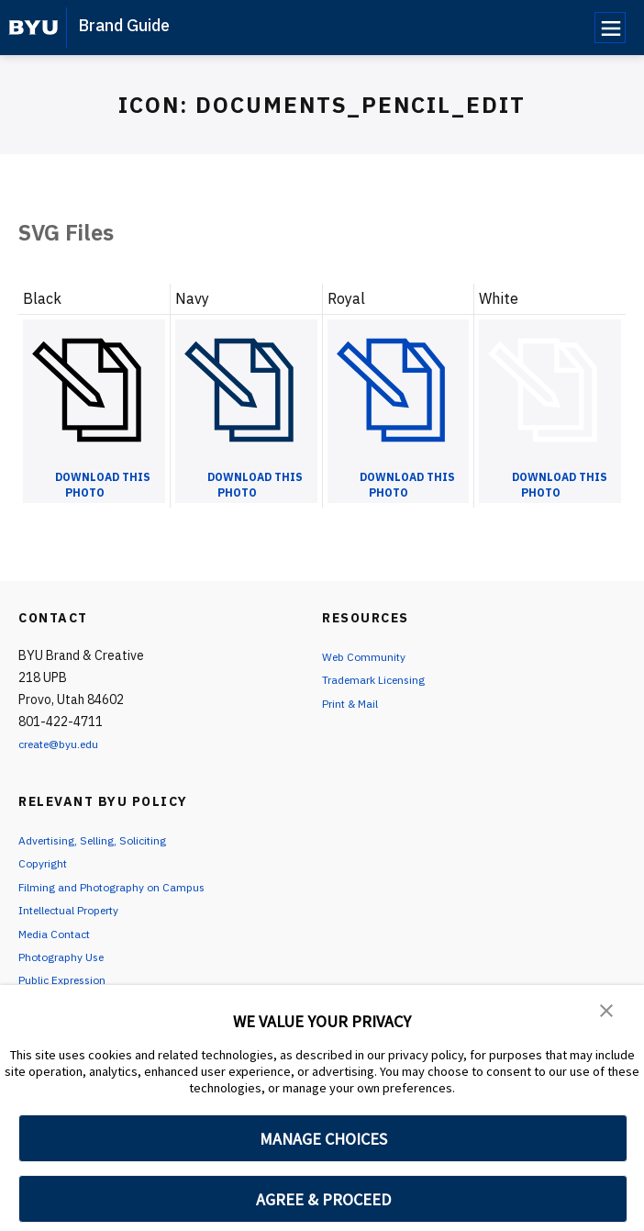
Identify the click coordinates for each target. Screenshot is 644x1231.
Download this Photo (102, 484)
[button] (607, 1011)
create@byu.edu (65, 743)
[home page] (33, 27)
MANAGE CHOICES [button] (323, 1138)
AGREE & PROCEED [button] (323, 1199)
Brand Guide (124, 25)
